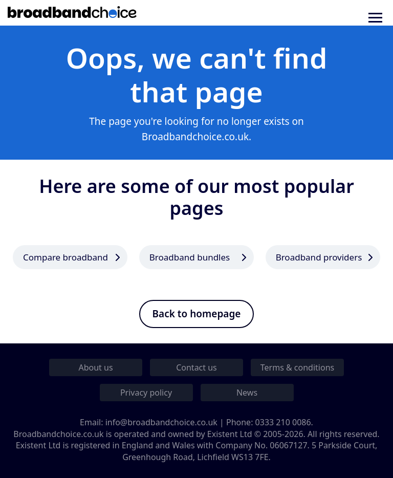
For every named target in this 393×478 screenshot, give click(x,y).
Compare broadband (65, 257)
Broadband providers (319, 257)
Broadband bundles (189, 257)
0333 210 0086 (283, 422)
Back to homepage (196, 313)
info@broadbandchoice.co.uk (161, 422)
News (246, 392)
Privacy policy (146, 392)
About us (95, 367)
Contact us (196, 367)
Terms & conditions (297, 367)
